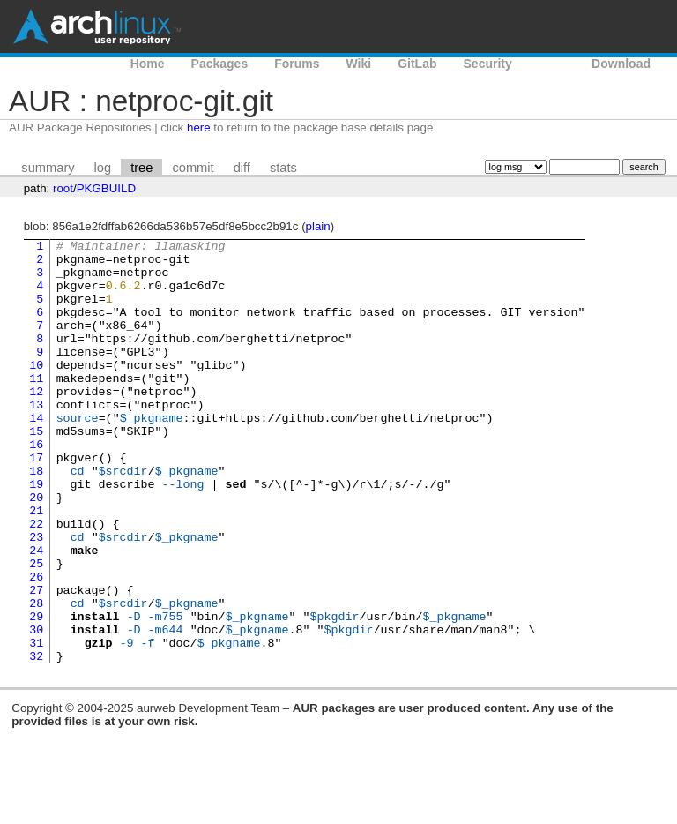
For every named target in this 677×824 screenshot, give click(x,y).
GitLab (417, 63)
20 (36, 550)
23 (36, 597)
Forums (296, 63)
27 (36, 661)
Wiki (359, 63)
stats (283, 168)
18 (36, 518)
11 (36, 407)
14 (36, 454)
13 (36, 438)
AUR (552, 63)
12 (36, 423)
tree (141, 168)
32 (36, 740)
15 (36, 470)
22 (36, 581)
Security (488, 63)
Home (147, 63)
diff (242, 168)
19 (36, 534)
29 (36, 692)
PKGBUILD (106, 188)
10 (36, 391)
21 (36, 565)
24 (36, 613)
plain (318, 226)
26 (36, 645)
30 (36, 708)
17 (36, 502)
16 (36, 486)
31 (36, 724)
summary (47, 168)
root (63, 188)
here (199, 127)
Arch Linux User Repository (97, 26)
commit (192, 168)
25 (36, 629)
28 (36, 677)
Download (621, 63)
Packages (220, 63)
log (103, 168)
